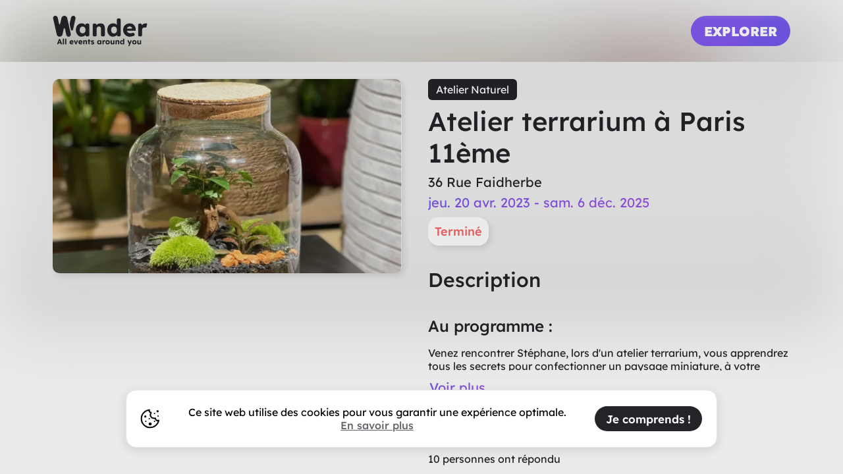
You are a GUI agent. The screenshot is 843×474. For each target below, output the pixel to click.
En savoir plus (377, 425)
